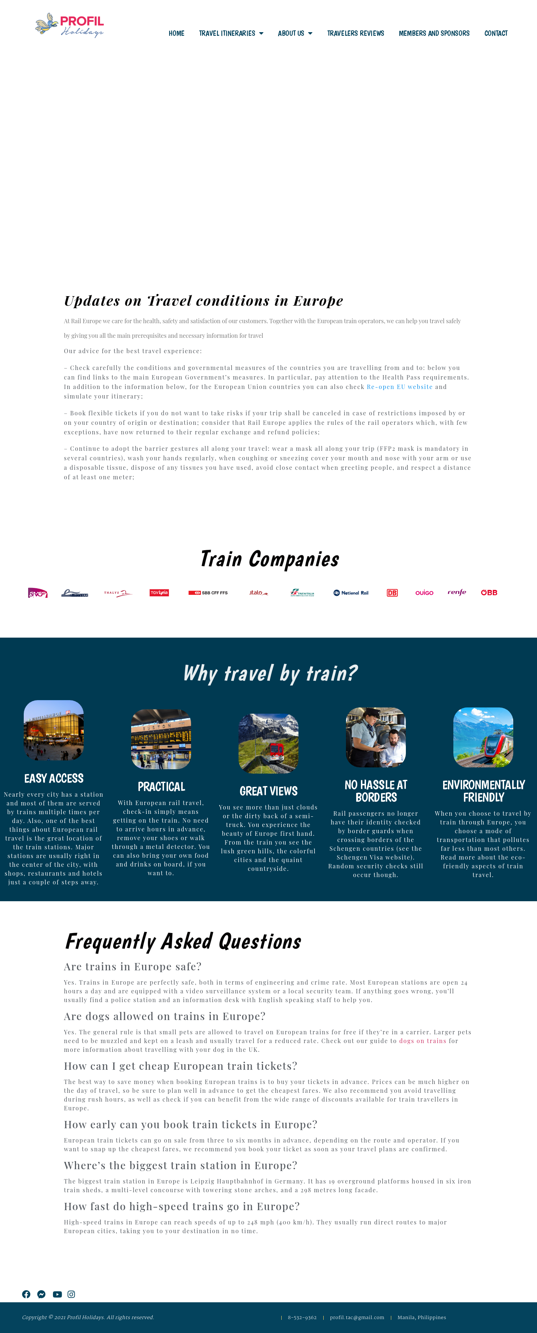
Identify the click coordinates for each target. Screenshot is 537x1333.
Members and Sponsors (434, 33)
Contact (496, 33)
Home (176, 33)
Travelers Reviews (355, 33)
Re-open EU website (400, 386)
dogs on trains (423, 1041)
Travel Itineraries (231, 33)
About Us (295, 33)
